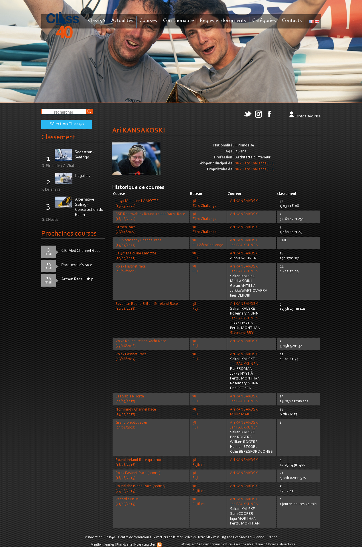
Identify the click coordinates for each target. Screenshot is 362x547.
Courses (148, 20)
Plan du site (124, 544)
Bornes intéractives (281, 544)
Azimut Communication (215, 544)
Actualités (122, 20)
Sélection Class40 (67, 124)
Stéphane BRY (241, 333)
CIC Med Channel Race (80, 251)
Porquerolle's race (76, 265)
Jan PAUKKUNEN (244, 245)
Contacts (292, 20)
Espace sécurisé (308, 117)
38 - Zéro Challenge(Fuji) (254, 164)
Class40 (96, 20)
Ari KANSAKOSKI (244, 201)
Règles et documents (223, 20)
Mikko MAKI (240, 415)
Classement (58, 137)
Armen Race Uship (77, 279)
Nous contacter (144, 544)
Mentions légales (102, 544)
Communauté (178, 20)
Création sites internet (249, 544)
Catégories (264, 20)
